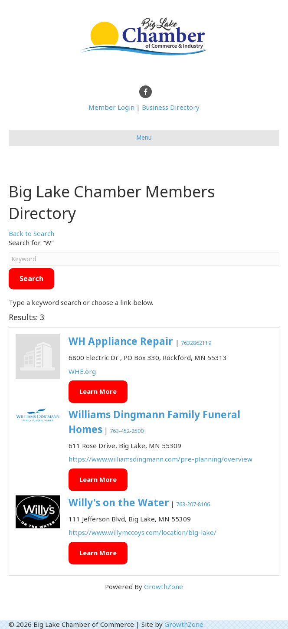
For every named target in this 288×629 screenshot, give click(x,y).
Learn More (98, 391)
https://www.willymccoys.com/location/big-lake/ (142, 532)
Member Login (111, 107)
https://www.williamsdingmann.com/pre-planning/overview (160, 459)
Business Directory (171, 107)
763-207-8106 (193, 504)
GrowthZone (163, 586)
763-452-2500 (127, 431)
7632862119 (196, 343)
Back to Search (31, 233)
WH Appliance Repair (122, 341)
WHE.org (82, 371)
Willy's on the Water (119, 502)
